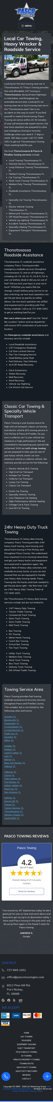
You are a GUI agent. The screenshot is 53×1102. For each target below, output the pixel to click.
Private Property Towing (26, 1059)
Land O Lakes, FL (13, 752)
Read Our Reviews (26, 891)
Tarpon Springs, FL (14, 808)
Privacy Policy (36, 1091)
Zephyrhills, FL (12, 818)
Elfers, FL (9, 740)
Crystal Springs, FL (14, 730)
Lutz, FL (8, 756)
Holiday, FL (10, 746)
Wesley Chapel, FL (14, 814)
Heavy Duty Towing (26, 1067)
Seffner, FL (10, 797)
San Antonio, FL (12, 792)
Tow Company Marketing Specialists (27, 1087)
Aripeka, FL (10, 716)
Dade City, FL (11, 733)
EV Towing (26, 1056)
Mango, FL (9, 759)
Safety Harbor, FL (13, 785)
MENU (26, 25)
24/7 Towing (26, 1036)
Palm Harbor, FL (12, 778)
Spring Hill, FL (11, 801)
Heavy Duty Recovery (26, 1071)
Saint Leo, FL (11, 788)
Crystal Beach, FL (13, 726)
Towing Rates (27, 1063)
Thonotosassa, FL (13, 811)
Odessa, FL (10, 766)
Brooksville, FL (11, 720)
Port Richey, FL (12, 782)
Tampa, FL (9, 804)
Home (26, 1033)
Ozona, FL (9, 775)
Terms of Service (20, 1091)
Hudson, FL (10, 749)
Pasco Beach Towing (26, 1052)
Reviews (26, 1075)
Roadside (26, 1040)
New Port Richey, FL (14, 762)
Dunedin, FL (10, 737)
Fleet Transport (26, 1048)
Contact (26, 1079)
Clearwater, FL (11, 723)
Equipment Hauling (26, 1044)
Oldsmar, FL (10, 771)
